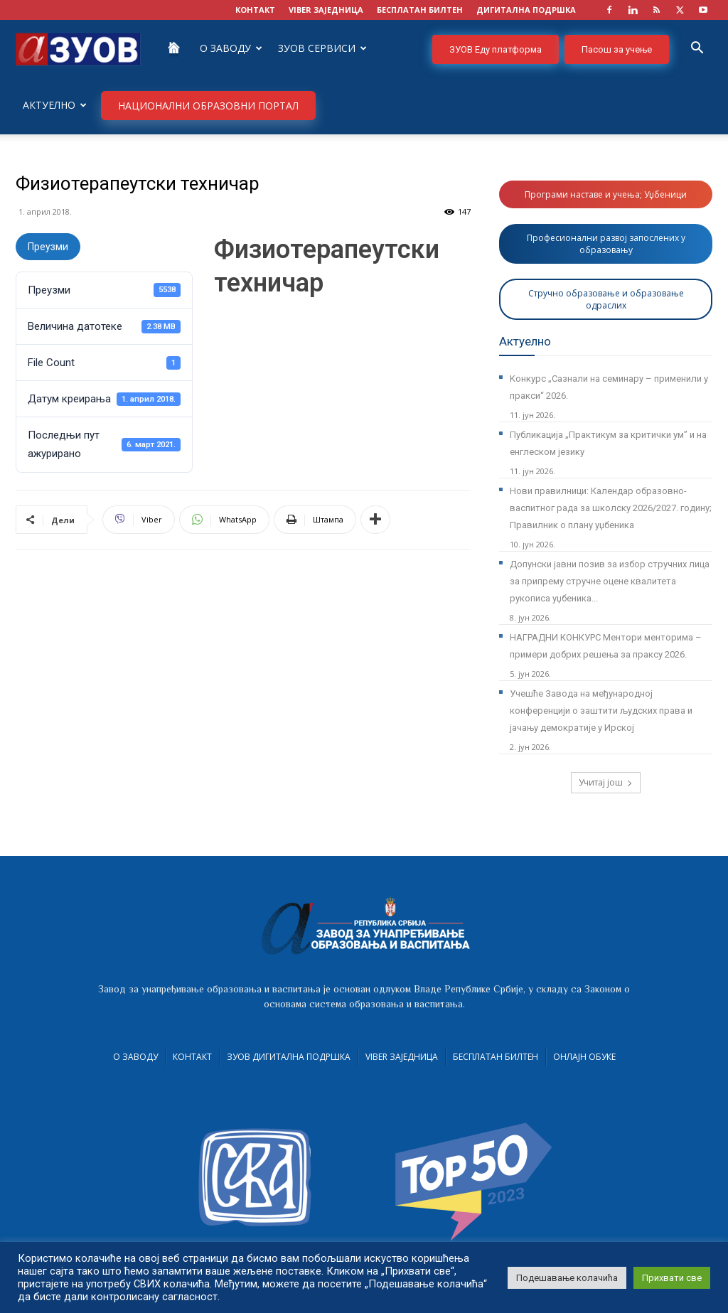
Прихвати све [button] (672, 1277)
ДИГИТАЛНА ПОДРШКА (526, 9)
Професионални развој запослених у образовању (606, 244)
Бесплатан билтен (495, 1057)
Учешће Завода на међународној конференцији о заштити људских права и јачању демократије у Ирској (601, 710)
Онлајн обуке (584, 1057)
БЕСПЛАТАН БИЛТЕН (420, 9)
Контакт (192, 1057)
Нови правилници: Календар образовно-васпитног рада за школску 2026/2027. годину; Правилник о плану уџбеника (611, 508)
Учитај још (606, 782)
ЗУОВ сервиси (322, 48)
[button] (697, 49)
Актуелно (55, 105)
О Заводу (231, 48)
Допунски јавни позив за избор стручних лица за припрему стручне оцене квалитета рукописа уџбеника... (610, 581)
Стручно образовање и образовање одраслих (606, 299)
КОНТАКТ (255, 9)
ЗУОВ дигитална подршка (288, 1057)
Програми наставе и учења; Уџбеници (606, 194)
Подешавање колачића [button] (567, 1277)
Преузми (48, 246)
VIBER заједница (326, 9)
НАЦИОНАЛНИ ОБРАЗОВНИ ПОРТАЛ (208, 105)
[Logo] (78, 48)
